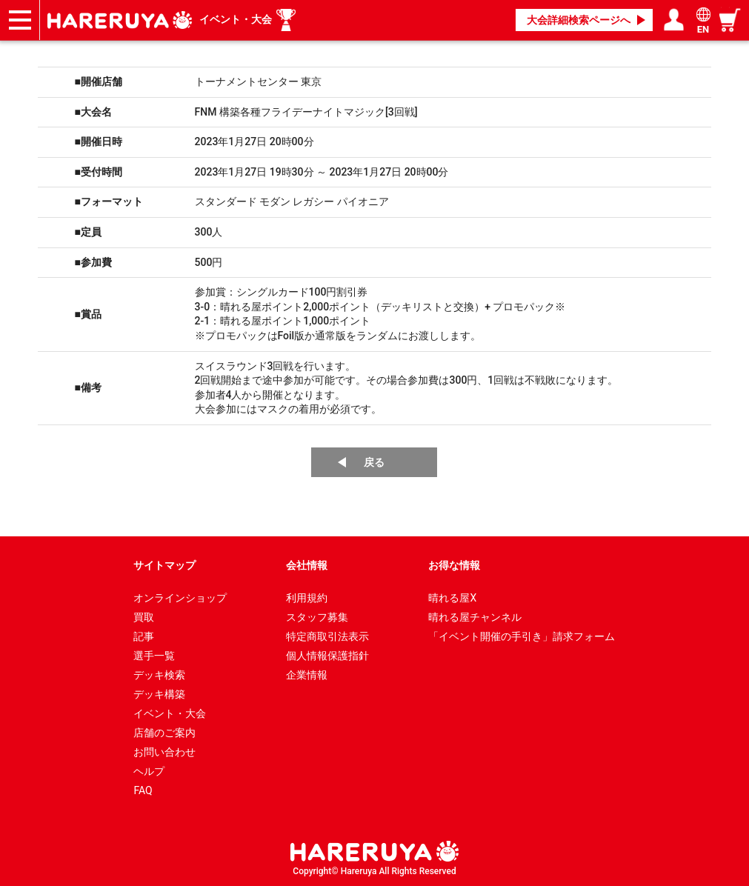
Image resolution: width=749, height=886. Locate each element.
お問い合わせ (164, 752)
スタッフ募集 (317, 617)
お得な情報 (454, 565)
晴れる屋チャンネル (475, 617)
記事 (143, 636)
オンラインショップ (180, 598)
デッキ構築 (159, 694)
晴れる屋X (452, 598)
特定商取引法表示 (327, 636)
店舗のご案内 (164, 733)
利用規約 (306, 598)
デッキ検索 (159, 675)
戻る (374, 462)
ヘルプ (148, 771)
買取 (143, 617)
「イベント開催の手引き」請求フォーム (521, 636)
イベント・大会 (235, 19)
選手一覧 (154, 656)
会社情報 (306, 565)
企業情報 (306, 675)
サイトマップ (164, 565)
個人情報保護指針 (327, 656)
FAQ (142, 790)
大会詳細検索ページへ (578, 20)
